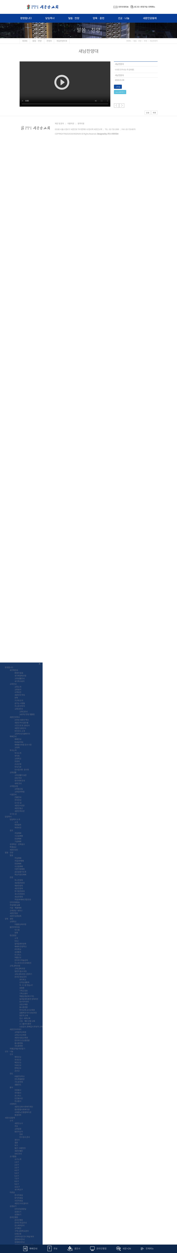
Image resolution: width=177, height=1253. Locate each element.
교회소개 (18, 686)
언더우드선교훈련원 (22, 1040)
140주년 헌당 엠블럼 (27, 714)
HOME (24, 40)
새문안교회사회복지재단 (24, 1106)
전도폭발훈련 (20, 1079)
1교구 (17, 1162)
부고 (16, 1145)
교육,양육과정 (15, 965)
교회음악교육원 (20, 1032)
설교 (11, 830)
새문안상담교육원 (21, 1037)
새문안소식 (19, 1123)
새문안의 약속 (20, 695)
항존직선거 (19, 1131)
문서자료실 (19, 1195)
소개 (16, 822)
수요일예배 (19, 836)
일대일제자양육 (20, 943)
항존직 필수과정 (21, 971)
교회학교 (18, 758)
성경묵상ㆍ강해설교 (17, 844)
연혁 (16, 697)
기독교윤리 (23, 993)
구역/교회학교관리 (22, 1231)
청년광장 (13, 935)
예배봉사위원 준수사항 (23, 744)
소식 (11, 1120)
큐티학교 (22, 979)
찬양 (11, 877)
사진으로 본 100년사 (22, 725)
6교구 (17, 1175)
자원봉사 (18, 1090)
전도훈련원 (19, 1045)
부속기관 (18, 767)
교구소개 (18, 1159)
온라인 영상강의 (21, 976)
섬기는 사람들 (20, 703)
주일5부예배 (19, 860)
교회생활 (13, 772)
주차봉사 (18, 1092)
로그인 (136, 7)
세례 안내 (18, 783)
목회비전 (18, 827)
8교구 (17, 1181)
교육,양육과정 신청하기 (23, 974)
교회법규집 (14, 786)
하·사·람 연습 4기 (26, 985)
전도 (11, 1073)
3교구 (17, 1167)
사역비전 (18, 692)
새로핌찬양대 (20, 883)
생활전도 (18, 1084)
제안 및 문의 (59, 123)
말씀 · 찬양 (73, 18)
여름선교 (18, 957)
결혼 (16, 1142)
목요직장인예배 (20, 874)
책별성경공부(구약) (26, 996)
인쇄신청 (18, 1233)
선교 (11, 1054)
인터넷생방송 (15, 902)
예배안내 (13, 736)
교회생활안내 (20, 678)
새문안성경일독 (15, 916)
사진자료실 (19, 1200)
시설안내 (13, 794)
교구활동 (13, 1156)
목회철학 (18, 824)
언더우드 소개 (20, 731)
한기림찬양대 (20, 891)
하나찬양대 (19, 880)
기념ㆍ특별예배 (15, 907)
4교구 (17, 1170)
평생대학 (18, 1115)
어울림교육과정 (20, 924)
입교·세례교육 (24, 1018)
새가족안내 (14, 670)
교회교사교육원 (20, 1035)
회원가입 (144, 7)
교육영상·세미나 (16, 910)
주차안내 (18, 800)
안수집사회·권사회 (22, 769)
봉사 (11, 1087)
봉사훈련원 (23, 1007)
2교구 (17, 1164)
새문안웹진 (19, 1151)
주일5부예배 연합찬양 (23, 899)
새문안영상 (14, 913)
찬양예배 (18, 838)
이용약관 (71, 123)
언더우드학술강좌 (21, 960)
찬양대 (17, 761)
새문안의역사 (15, 717)
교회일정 (18, 1128)
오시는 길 (18, 802)
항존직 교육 (23, 1015)
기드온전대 (19, 1082)
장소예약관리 (20, 1225)
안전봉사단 (19, 1098)
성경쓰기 (18, 1211)
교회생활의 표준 (21, 775)
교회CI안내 (19, 708)
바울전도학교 (20, 1076)
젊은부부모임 (15, 927)
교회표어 (18, 689)
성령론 (21, 988)
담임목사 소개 (15, 819)
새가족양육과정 (20, 675)
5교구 (17, 1173)
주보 (16, 1126)
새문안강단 (14, 849)
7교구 (17, 1178)
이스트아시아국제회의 (23, 963)
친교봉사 (18, 1101)
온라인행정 (14, 1217)
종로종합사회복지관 (22, 1109)
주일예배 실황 (15, 905)
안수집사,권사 (24, 1137)
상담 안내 (18, 778)
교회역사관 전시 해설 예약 (24, 1236)
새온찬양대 (19, 888)
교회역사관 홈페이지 (22, 733)
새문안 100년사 (20, 728)
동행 (16, 932)
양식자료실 (19, 1198)
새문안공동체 (150, 18)
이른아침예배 (20, 869)
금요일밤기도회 (20, 871)
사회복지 (13, 1104)
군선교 (17, 1070)
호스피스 (18, 1095)
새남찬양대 (19, 896)
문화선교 (18, 1068)
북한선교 (18, 1062)
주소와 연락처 (20, 706)
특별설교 (13, 847)
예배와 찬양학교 (21, 946)
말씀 (11, 855)
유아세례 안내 (20, 780)
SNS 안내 (18, 1153)
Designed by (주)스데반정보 (108, 133)
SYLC (17, 941)
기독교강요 (23, 990)
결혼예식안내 (20, 1239)
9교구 (17, 1184)
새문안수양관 (20, 805)
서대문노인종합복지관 (23, 1112)
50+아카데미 (24, 1001)
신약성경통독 (24, 982)
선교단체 (18, 764)
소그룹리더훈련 (25, 1023)
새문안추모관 (20, 811)
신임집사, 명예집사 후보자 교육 (31, 1026)
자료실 (12, 1192)
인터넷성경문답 (20, 1209)
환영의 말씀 (19, 673)
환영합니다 (26, 18)
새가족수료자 (20, 681)
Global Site (19, 742)
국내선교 (18, 1059)
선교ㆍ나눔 (123, 18)
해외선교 (18, 1057)
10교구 (17, 1186)
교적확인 (18, 1228)
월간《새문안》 (20, 1148)
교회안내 (13, 684)
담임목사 (49, 18)
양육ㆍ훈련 (98, 18)
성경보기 (13, 1206)
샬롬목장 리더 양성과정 (28, 1012)
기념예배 (18, 841)
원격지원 (81, 123)
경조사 (17, 1139)
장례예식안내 (20, 1242)
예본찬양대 (19, 885)
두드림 (17, 929)
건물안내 (18, 797)
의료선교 (18, 1065)
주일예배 (18, 833)
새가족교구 (19, 1189)
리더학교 (18, 949)
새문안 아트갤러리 (21, 1203)
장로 (21, 1134)
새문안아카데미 (15, 1029)
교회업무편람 (20, 791)
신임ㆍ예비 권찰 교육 (27, 1021)
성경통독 (18, 952)
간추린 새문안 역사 (22, 720)
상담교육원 (23, 1004)
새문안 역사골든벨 (21, 722)
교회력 (17, 747)
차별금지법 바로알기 (17, 1048)
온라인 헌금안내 (21, 1222)
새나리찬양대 (20, 894)
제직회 (17, 755)
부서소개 (13, 750)
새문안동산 (19, 808)
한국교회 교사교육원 (27, 1010)
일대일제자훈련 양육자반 (28, 999)
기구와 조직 (19, 700)
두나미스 (18, 954)
